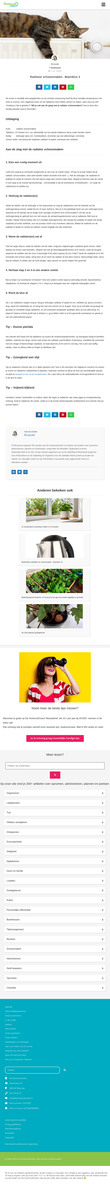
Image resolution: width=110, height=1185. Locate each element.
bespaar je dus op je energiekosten (31, 374)
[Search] (55, 775)
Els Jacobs (55, 64)
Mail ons (42, 1175)
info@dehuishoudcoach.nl (21, 1098)
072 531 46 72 (15, 1093)
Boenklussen (56, 68)
